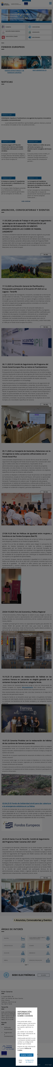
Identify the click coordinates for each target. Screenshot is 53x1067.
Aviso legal (20, 1061)
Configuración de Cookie (29, 1061)
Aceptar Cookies (26, 1055)
